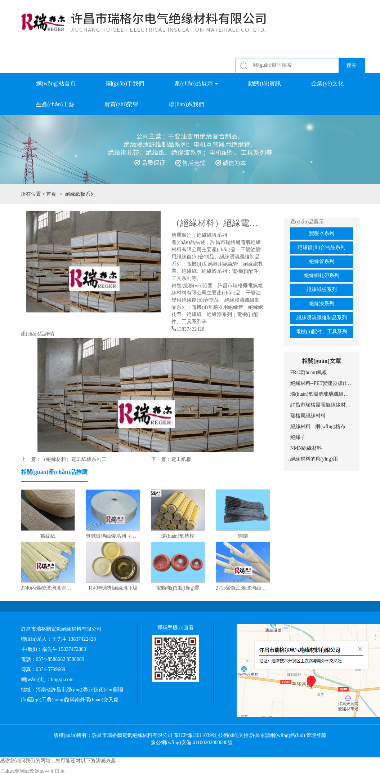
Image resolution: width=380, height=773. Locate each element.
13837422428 (190, 328)
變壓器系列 (321, 233)
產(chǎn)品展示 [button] (196, 83)
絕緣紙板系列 (322, 289)
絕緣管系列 (321, 261)
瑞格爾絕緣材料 (308, 415)
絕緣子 (297, 437)
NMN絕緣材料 (306, 448)
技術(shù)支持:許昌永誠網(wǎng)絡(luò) (261, 735)
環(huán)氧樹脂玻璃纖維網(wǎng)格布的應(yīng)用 (321, 394)
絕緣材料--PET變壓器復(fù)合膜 (321, 383)
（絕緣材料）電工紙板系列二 (74, 459)
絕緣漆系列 (321, 303)
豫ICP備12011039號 (195, 735)
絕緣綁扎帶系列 (321, 275)
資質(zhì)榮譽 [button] (121, 104)
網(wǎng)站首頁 (56, 83)
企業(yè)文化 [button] (327, 83)
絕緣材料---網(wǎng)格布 (317, 426)
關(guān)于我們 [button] (125, 83)
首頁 (51, 194)
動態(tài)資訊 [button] (264, 83)
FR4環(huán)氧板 (308, 372)
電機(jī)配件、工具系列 (321, 331)
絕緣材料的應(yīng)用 (314, 459)
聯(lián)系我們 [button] (186, 104)
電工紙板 (181, 459)
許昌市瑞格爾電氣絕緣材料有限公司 (321, 405)
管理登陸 (316, 735)
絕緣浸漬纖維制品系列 (321, 317)
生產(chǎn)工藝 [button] (55, 104)
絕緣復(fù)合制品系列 (321, 247)
